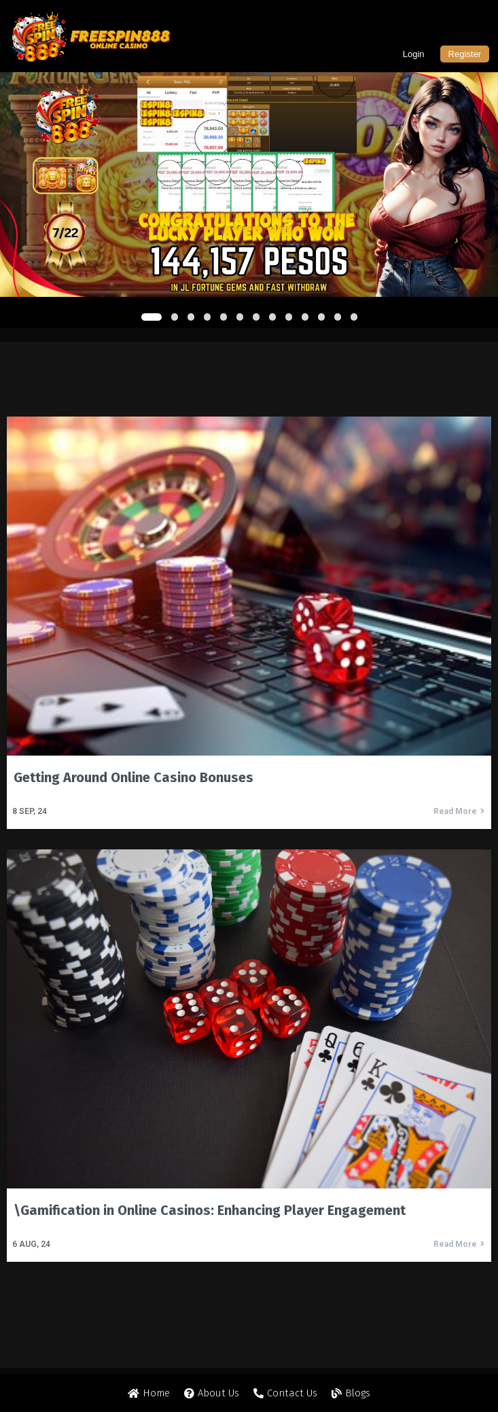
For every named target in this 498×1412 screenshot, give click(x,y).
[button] (151, 317)
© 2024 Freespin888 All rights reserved (249, 1383)
